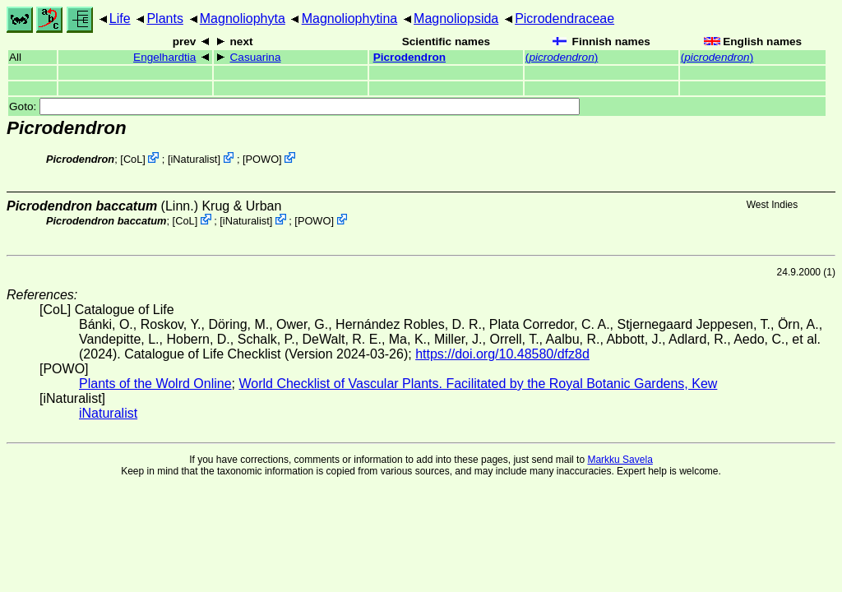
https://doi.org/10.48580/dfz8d (502, 354)
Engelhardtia (164, 57)
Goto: (294, 106)
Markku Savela (619, 459)
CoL (132, 159)
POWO (263, 159)
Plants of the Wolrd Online (155, 384)
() (561, 57)
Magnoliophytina (350, 18)
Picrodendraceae (564, 18)
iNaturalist (194, 159)
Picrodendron (409, 57)
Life (120, 18)
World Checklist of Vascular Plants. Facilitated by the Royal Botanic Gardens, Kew (477, 384)
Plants (164, 18)
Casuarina (255, 57)
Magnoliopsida (456, 18)
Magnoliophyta (242, 18)
